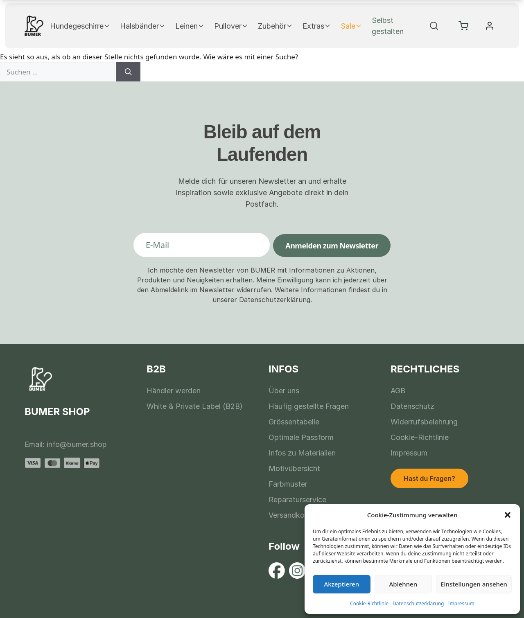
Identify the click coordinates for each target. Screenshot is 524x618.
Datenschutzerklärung (418, 603)
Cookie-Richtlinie (369, 603)
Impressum (461, 603)
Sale (351, 26)
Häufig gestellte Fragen (309, 406)
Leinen (189, 26)
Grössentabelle (294, 421)
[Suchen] (128, 72)
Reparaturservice (297, 499)
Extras (317, 26)
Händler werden (174, 390)
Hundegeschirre (80, 26)
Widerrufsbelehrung (424, 421)
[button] (508, 515)
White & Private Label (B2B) (195, 406)
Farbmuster (288, 484)
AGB (398, 390)
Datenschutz (412, 406)
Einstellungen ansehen (473, 584)
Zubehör (275, 26)
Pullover (231, 26)
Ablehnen (403, 584)
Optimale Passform (301, 437)
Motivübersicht (294, 468)
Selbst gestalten (388, 26)
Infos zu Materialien (302, 453)
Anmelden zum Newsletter (331, 245)
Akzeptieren (341, 584)
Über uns (284, 390)
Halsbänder (142, 26)
